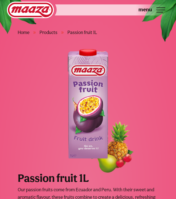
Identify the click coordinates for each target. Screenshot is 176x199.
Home (24, 32)
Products (48, 32)
